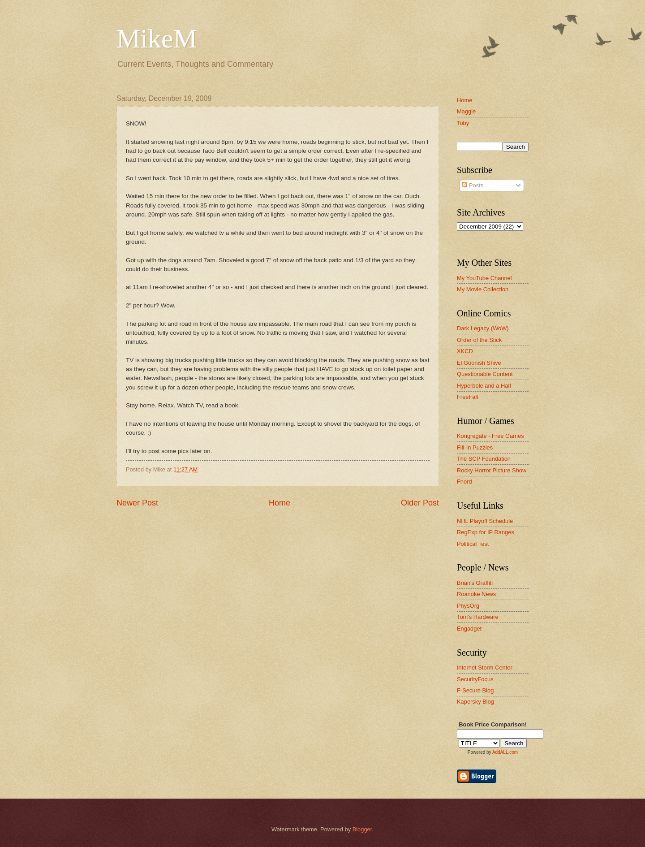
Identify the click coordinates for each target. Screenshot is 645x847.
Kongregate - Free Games (490, 435)
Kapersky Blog (475, 701)
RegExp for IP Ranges (485, 532)
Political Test (473, 543)
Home (279, 502)
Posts (472, 185)
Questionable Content (485, 374)
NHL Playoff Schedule (485, 521)
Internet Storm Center (484, 667)
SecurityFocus (475, 679)
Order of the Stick (479, 340)
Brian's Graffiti (475, 582)
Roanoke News (476, 594)
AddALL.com (505, 752)
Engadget (469, 628)
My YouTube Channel (484, 278)
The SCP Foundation (484, 458)
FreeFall (467, 396)
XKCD (465, 351)
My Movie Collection (482, 289)
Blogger (362, 829)
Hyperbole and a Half (484, 385)
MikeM (156, 38)
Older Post (420, 502)
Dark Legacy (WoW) (483, 328)
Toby (463, 123)
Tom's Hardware (478, 617)
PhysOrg (468, 605)
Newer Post (137, 502)
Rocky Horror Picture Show (491, 470)
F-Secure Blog (475, 690)
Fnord (464, 481)
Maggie (466, 111)
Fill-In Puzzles (475, 447)
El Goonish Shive (479, 362)
